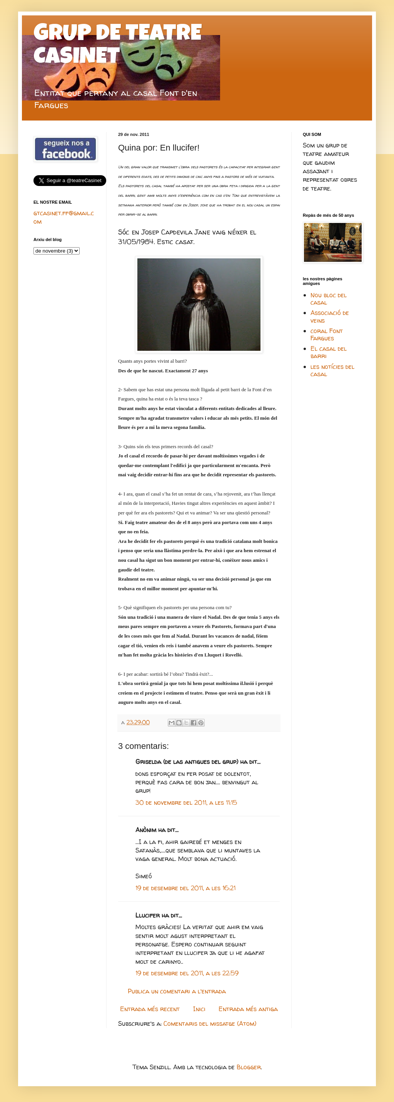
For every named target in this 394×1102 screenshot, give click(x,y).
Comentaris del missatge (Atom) (210, 1023)
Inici (199, 1009)
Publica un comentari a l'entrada (177, 991)
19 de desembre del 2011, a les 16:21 (185, 888)
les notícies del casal (332, 370)
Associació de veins (330, 316)
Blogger (249, 1067)
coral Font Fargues (327, 334)
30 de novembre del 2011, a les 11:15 (186, 802)
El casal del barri (329, 352)
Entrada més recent (150, 1009)
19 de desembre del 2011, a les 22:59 (187, 973)
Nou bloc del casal (329, 298)
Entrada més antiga (248, 1009)
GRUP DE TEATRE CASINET (117, 47)
